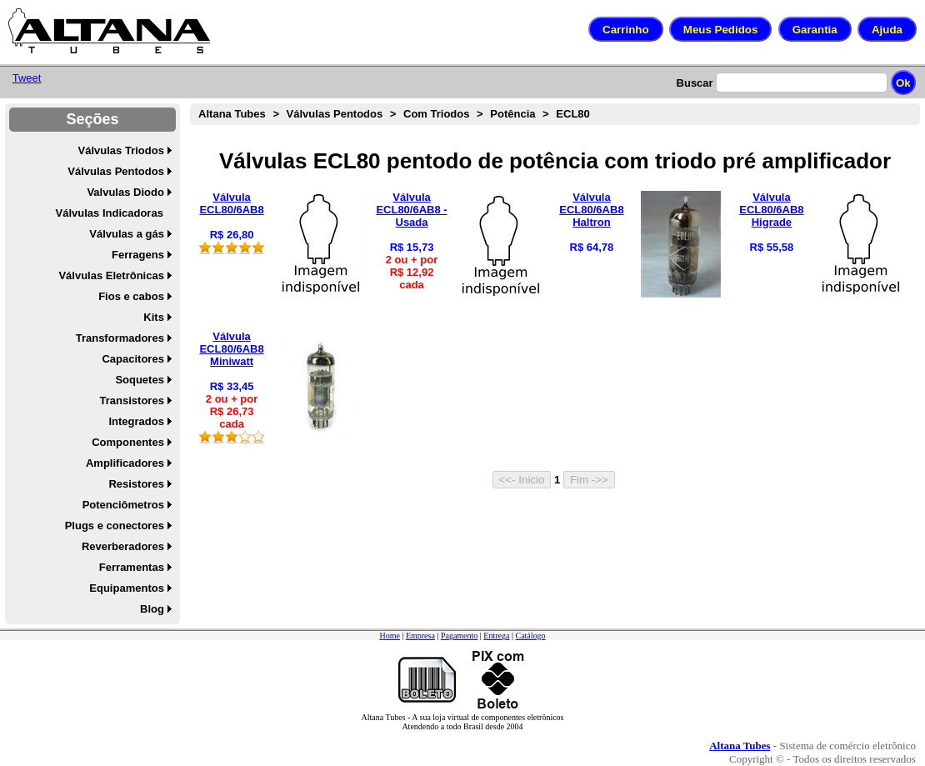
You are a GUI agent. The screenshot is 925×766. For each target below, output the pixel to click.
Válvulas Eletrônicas (110, 275)
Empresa (420, 635)
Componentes (128, 442)
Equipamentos (126, 588)
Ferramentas (131, 567)
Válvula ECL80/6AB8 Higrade (771, 209)
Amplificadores (125, 463)
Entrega (496, 635)
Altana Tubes (232, 114)
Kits (153, 317)
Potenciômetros (123, 504)
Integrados (135, 421)
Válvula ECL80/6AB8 (231, 203)
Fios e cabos (131, 296)
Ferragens (138, 254)
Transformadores (120, 338)
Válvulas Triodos (121, 150)
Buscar (695, 83)
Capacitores (132, 359)
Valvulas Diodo (125, 192)
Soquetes (139, 379)
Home (389, 635)
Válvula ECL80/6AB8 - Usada (411, 209)
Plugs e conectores (114, 525)
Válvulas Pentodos (116, 171)
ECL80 (572, 114)
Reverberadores (123, 546)
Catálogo (530, 635)
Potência (512, 114)
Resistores (135, 484)
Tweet (27, 78)
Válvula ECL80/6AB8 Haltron (591, 209)
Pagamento (459, 635)
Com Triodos (436, 114)
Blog (152, 609)
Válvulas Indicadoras (109, 213)
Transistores (132, 400)
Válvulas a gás (126, 234)
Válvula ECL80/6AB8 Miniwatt (231, 349)
